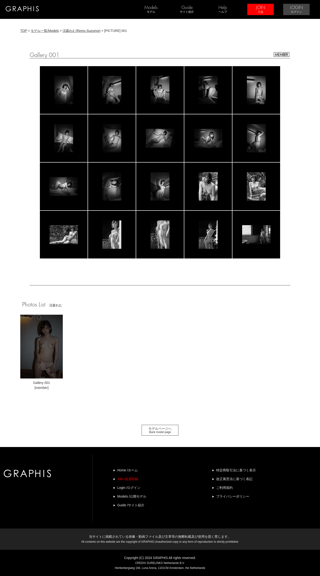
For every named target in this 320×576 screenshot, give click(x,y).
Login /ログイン (128, 488)
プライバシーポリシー (232, 496)
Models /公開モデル (131, 496)
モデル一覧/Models (45, 31)
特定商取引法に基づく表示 (236, 470)
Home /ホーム (127, 470)
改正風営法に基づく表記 (234, 479)
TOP (23, 31)
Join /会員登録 (127, 479)
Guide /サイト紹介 (130, 505)
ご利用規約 (224, 488)
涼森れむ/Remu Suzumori (81, 31)
